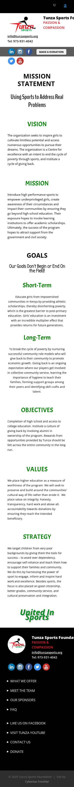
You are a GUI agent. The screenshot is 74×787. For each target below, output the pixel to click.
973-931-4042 (23, 41)
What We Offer (23, 681)
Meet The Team (22, 690)
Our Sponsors (22, 700)
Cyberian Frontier (37, 781)
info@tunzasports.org (22, 36)
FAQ (13, 709)
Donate (16, 751)
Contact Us (20, 742)
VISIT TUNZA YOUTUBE (27, 732)
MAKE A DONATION (51, 52)
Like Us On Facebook (28, 723)
